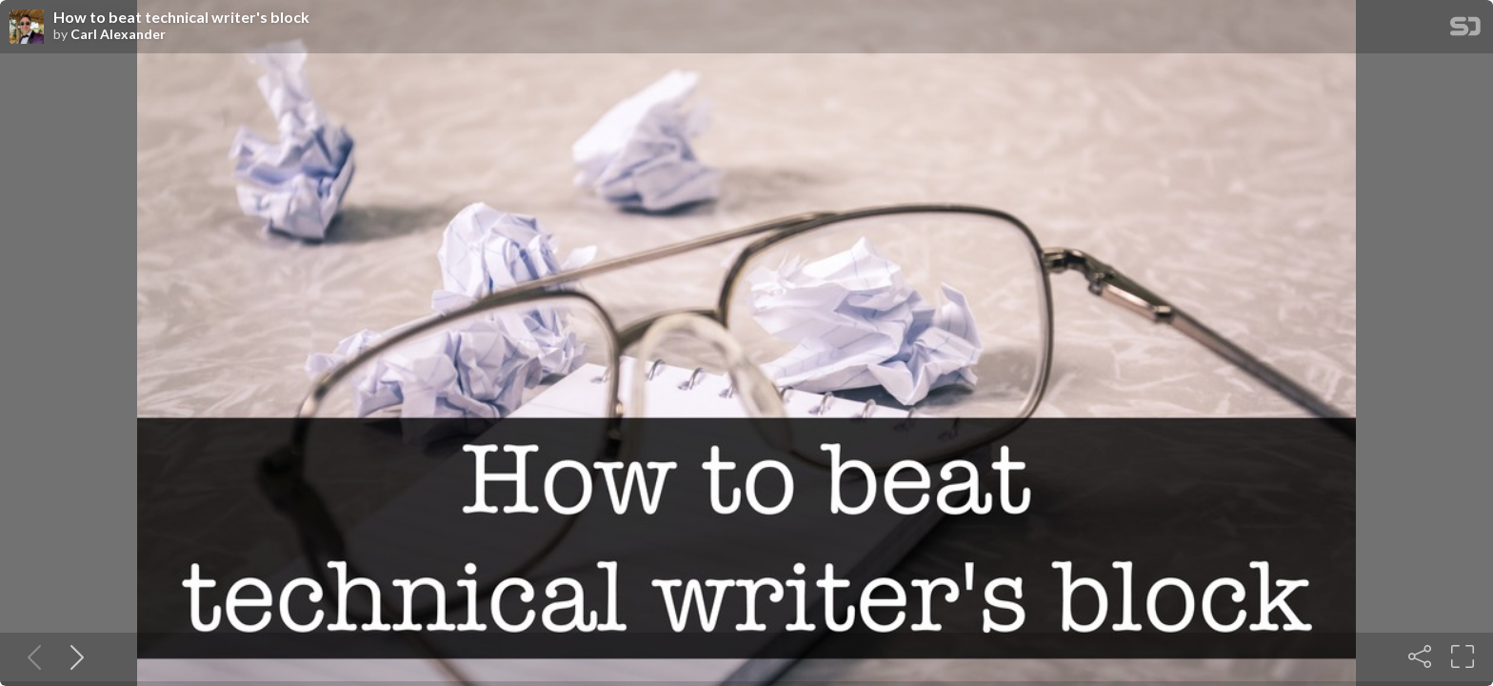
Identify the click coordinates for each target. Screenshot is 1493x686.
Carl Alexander (118, 34)
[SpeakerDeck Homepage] (1465, 30)
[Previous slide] (30, 656)
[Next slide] (73, 656)
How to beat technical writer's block (181, 17)
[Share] (1419, 656)
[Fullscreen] (1462, 656)
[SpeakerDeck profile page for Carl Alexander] (27, 28)
